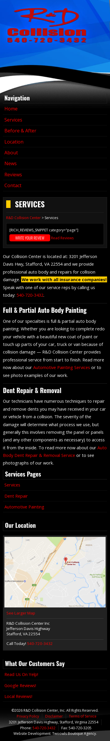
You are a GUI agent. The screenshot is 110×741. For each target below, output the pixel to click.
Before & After (20, 130)
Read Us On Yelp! (21, 674)
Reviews (13, 174)
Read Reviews (62, 237)
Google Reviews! (20, 685)
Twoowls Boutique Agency (74, 733)
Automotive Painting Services (61, 367)
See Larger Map (20, 613)
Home (11, 108)
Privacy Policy (28, 716)
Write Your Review (29, 238)
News (10, 163)
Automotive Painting (24, 507)
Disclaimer (54, 716)
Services (13, 120)
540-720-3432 (29, 295)
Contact (12, 185)
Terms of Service (83, 716)
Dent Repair (16, 496)
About (11, 152)
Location (13, 142)
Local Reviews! (18, 696)
